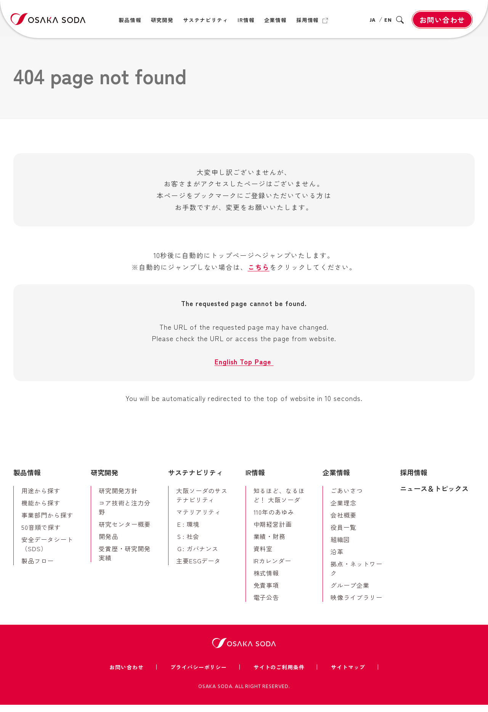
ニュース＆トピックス (434, 495)
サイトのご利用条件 (279, 674)
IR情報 (255, 479)
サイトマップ (348, 674)
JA (372, 20)
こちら (259, 271)
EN (388, 20)
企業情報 (336, 479)
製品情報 (27, 479)
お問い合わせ (442, 19)
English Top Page (244, 367)
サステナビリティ (195, 479)
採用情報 (413, 479)
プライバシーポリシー (198, 674)
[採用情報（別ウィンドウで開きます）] (312, 20)
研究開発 (104, 479)
